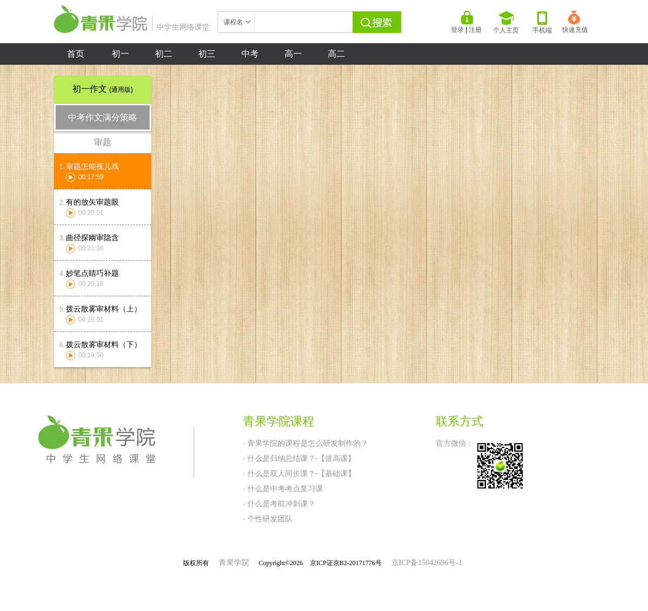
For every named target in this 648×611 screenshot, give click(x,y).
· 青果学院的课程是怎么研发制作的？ (305, 443)
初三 (206, 53)
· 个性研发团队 (268, 518)
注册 (475, 29)
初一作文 (102, 88)
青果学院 (234, 563)
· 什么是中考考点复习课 (283, 488)
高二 (336, 53)
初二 (163, 53)
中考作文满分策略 (102, 117)
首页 (75, 53)
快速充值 (575, 22)
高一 (293, 53)
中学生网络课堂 (132, 27)
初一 (120, 53)
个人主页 (506, 22)
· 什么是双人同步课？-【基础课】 (299, 473)
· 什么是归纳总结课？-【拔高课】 (299, 458)
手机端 (542, 22)
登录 (457, 29)
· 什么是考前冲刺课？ (279, 503)
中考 (250, 53)
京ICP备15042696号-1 (427, 563)
